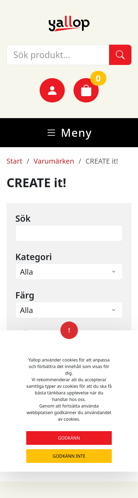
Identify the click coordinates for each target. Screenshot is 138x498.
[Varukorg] (86, 90)
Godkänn (69, 438)
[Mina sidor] (52, 90)
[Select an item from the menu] (69, 271)
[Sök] (120, 55)
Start (14, 161)
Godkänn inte (69, 456)
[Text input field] (69, 233)
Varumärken (54, 161)
